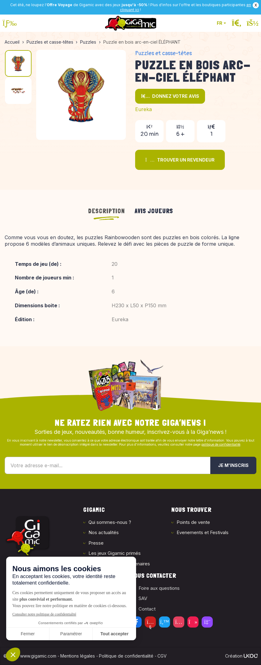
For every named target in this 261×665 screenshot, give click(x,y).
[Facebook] (136, 622)
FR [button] (219, 23)
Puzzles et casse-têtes (163, 53)
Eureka (143, 109)
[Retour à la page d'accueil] (130, 23)
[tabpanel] (130, 282)
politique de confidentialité (220, 444)
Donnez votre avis (170, 96)
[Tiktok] (193, 622)
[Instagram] (178, 622)
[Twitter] (164, 622)
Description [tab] (106, 211)
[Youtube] (150, 622)
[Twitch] (207, 622)
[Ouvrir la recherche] (236, 23)
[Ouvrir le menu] (9, 23)
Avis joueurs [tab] (154, 211)
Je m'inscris (233, 465)
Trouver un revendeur (180, 159)
